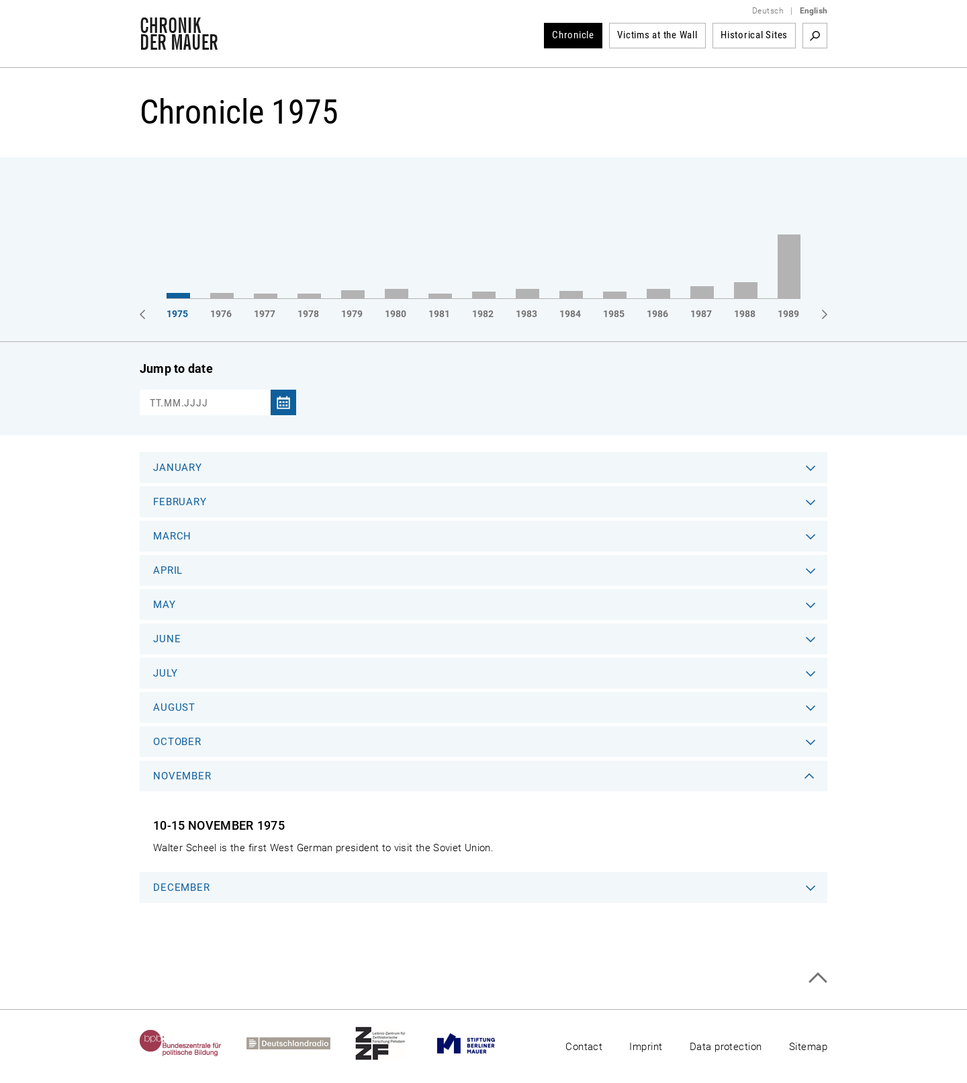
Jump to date (176, 368)
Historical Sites (754, 35)
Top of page (818, 978)
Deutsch (768, 10)
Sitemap (808, 1047)
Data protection (726, 1047)
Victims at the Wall (657, 35)
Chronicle (573, 35)
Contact (583, 1047)
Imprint (645, 1047)
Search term (814, 35)
